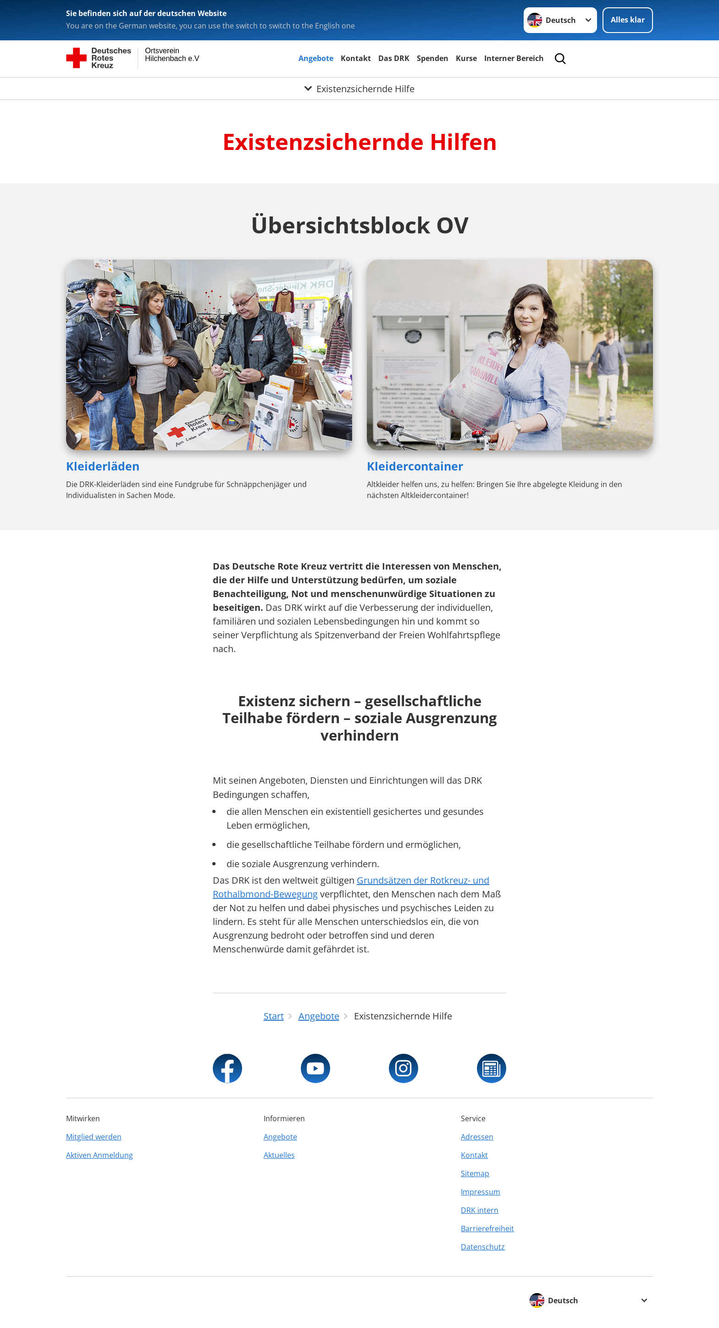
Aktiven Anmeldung (99, 1155)
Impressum (480, 1192)
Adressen (477, 1137)
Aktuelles (279, 1155)
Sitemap (475, 1173)
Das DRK (393, 58)
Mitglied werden (94, 1137)
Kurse (466, 58)
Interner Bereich (514, 58)
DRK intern (479, 1210)
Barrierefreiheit (487, 1228)
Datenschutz (483, 1247)
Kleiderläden (102, 466)
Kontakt (356, 58)
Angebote (316, 58)
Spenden (432, 58)
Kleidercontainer (415, 466)
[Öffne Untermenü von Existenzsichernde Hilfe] (359, 88)
